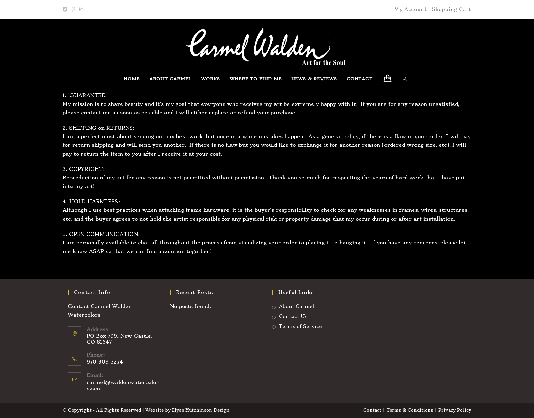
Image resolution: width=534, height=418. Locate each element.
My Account (410, 9)
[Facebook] (66, 9)
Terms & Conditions (410, 410)
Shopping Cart (451, 9)
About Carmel (296, 306)
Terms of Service (300, 326)
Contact (372, 410)
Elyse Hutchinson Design (201, 410)
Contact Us (293, 316)
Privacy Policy (454, 410)
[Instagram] (81, 9)
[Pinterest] (73, 9)
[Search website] (406, 78)
